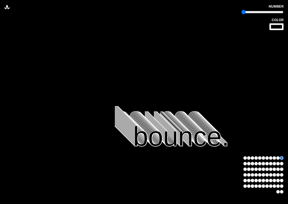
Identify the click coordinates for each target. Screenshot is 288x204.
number (276, 6)
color (278, 20)
